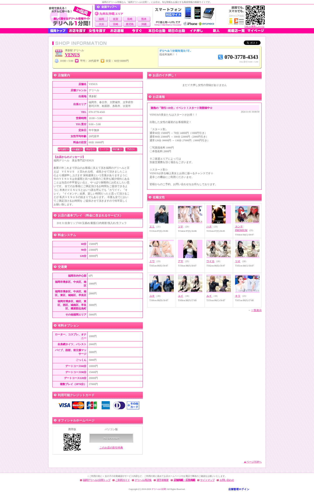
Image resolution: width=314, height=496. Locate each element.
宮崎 (115, 24)
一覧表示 (256, 310)
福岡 (101, 18)
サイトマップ (207, 480)
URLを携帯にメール (254, 26)
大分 (101, 24)
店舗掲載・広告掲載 (184, 480)
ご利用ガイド (122, 480)
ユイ (180, 295)
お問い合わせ (227, 480)
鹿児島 (130, 24)
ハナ (209, 226)
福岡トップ (58, 30)
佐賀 (115, 18)
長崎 (129, 18)
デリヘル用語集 (143, 480)
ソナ (180, 226)
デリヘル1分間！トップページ (107, 7)
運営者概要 (163, 480)
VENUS (72, 54)
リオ (237, 261)
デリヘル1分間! (159, 489)
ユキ (152, 295)
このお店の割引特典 (111, 447)
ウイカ (210, 261)
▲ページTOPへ (253, 461)
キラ (237, 295)
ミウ (152, 261)
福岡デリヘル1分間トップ (96, 480)
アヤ (180, 261)
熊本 (144, 18)
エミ (152, 226)
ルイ (209, 295)
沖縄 (144, 24)
